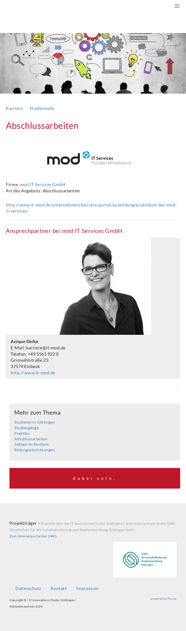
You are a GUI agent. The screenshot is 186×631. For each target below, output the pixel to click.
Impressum (87, 588)
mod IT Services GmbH (43, 184)
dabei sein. (95, 478)
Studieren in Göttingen (34, 422)
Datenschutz (28, 588)
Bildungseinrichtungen (34, 449)
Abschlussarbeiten (30, 438)
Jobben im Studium (31, 444)
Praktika (21, 433)
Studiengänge (26, 427)
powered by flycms (164, 598)
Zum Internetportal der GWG (33, 536)
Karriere (14, 108)
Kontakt (59, 588)
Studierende (42, 108)
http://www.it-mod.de (33, 372)
